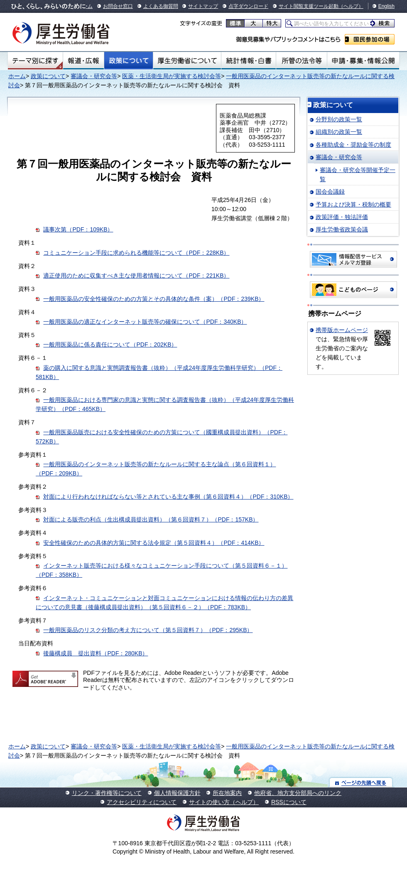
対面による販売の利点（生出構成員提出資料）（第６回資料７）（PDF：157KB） (150, 519)
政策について (128, 60)
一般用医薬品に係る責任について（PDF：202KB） (110, 344)
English (386, 6)
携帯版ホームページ (342, 330)
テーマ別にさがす (35, 60)
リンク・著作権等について (107, 793)
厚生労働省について (187, 60)
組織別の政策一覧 (339, 131)
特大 (272, 23)
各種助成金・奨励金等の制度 (353, 144)
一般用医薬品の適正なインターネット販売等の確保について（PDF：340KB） (145, 321)
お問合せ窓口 (118, 6)
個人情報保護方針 (177, 793)
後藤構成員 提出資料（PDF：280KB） (95, 653)
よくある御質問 (160, 6)
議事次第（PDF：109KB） (78, 229)
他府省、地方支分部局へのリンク (297, 793)
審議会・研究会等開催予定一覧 (357, 174)
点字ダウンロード (248, 6)
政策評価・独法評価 (342, 217)
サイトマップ (203, 6)
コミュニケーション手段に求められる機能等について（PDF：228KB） (136, 252)
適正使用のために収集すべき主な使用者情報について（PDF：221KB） (136, 275)
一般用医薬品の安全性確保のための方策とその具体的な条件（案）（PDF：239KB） (153, 298)
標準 (235, 23)
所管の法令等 (301, 60)
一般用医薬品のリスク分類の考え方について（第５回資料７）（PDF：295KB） (148, 630)
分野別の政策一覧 (339, 119)
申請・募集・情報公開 (363, 60)
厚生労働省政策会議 (342, 229)
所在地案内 (227, 793)
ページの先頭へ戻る (361, 782)
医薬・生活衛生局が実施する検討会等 (171, 76)
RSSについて (288, 802)
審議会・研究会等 (94, 76)
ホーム (17, 76)
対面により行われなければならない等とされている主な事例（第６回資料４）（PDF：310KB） (168, 496)
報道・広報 (83, 60)
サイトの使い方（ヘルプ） (224, 802)
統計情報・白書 (248, 60)
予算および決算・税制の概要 (353, 204)
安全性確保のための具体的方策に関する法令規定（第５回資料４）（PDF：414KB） (153, 542)
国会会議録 (330, 191)
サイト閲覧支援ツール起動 (308, 6)
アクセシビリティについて (142, 802)
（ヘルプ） (350, 6)
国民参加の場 (370, 39)
